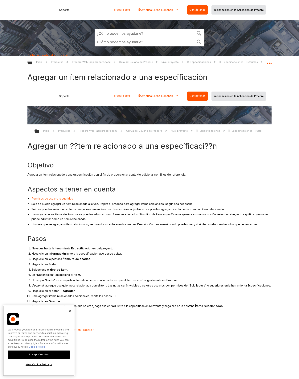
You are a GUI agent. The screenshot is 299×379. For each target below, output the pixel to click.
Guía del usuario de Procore (136, 61)
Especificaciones (199, 61)
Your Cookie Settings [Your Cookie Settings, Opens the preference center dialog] (39, 364)
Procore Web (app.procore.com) (91, 61)
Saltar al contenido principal (47, 55)
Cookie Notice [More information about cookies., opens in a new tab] (37, 346)
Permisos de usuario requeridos (52, 198)
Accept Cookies (39, 354)
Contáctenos (197, 9)
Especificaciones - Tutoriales (238, 61)
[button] (199, 33)
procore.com (122, 9)
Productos (57, 61)
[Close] (70, 311)
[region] (39, 340)
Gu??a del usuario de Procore (144, 130)
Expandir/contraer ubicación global (269, 61)
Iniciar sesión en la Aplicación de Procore (239, 9)
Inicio (39, 61)
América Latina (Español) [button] (157, 9)
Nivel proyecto (170, 61)
